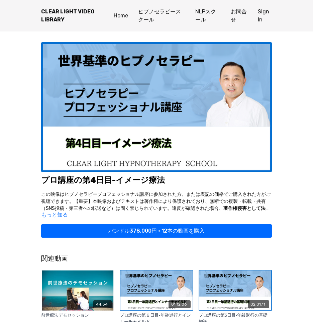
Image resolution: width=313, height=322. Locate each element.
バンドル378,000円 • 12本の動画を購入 (156, 231)
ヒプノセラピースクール (159, 15)
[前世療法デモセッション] (77, 315)
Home (121, 15)
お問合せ (239, 15)
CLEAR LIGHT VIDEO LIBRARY (68, 15)
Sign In (263, 15)
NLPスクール (205, 15)
